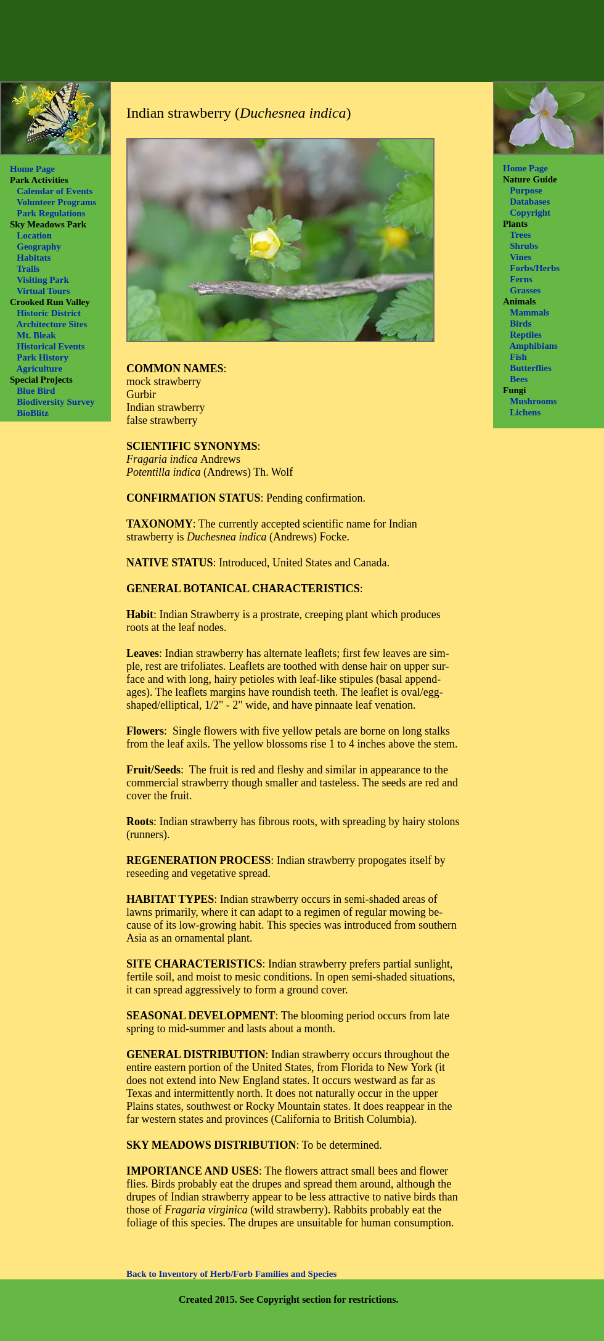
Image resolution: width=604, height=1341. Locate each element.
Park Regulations (51, 213)
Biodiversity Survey (55, 402)
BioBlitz (33, 413)
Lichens (525, 412)
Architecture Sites (51, 324)
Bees (519, 379)
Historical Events (50, 346)
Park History (42, 357)
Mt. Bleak (36, 335)
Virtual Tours (43, 291)
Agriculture (39, 368)
